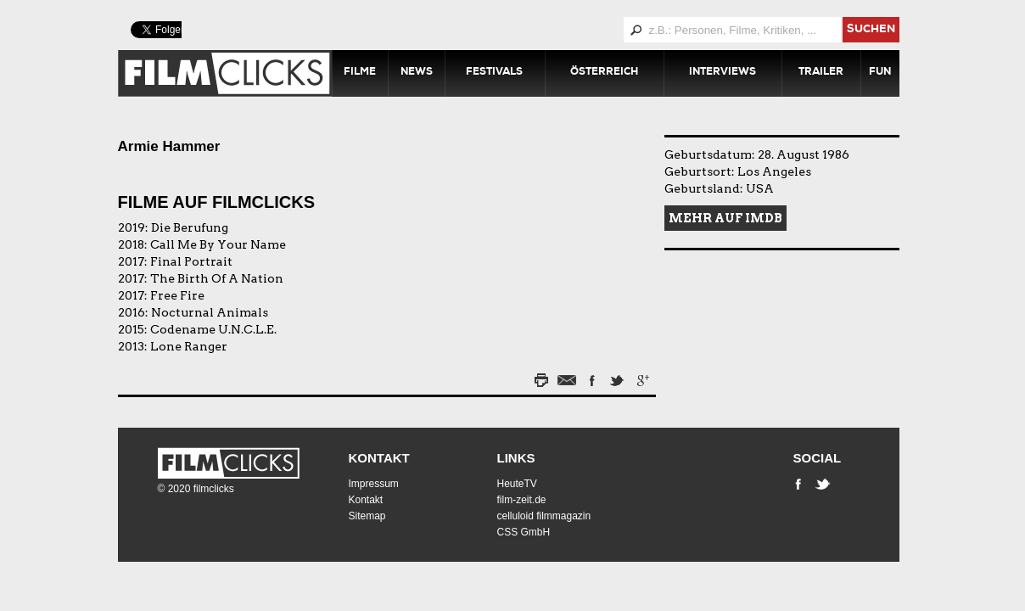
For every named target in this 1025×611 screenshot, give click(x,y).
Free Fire (177, 295)
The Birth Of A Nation (216, 278)
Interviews (722, 73)
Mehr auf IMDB (725, 218)
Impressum (374, 484)
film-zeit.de (521, 500)
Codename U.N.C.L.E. (213, 329)
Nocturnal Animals (209, 312)
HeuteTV (517, 484)
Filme (360, 73)
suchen (871, 30)
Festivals (494, 73)
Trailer (820, 73)
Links (516, 458)
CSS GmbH (524, 532)
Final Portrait (191, 261)
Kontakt (379, 458)
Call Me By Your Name (218, 244)
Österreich (604, 73)
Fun (880, 73)
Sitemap (367, 516)
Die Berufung (189, 227)
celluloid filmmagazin (544, 516)
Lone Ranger (188, 346)
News (416, 73)
